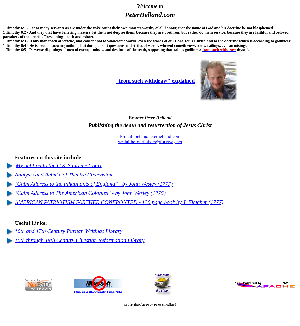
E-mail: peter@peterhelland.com (149, 136)
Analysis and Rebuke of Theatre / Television (63, 174)
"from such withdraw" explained (155, 81)
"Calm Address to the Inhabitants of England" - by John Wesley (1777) (94, 184)
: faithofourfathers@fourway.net (150, 141)
